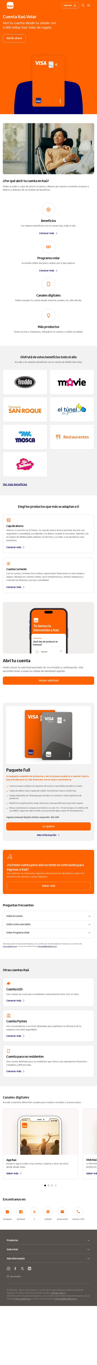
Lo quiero (48, 826)
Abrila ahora (14, 38)
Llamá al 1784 (78, 1213)
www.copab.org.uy (10, 946)
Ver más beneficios (15, 484)
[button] (48, 916)
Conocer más (48, 233)
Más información (48, 835)
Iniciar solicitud (48, 680)
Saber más (48, 885)
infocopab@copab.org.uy (47, 946)
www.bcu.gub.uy (58, 1293)
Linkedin (47, 1213)
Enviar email (62, 1213)
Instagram (7, 1213)
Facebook (20, 1213)
